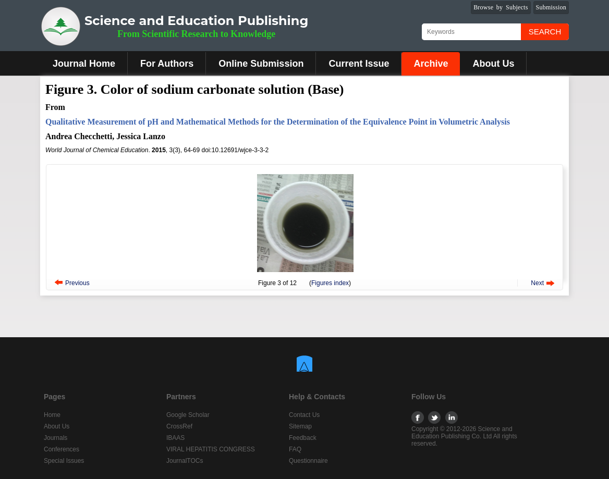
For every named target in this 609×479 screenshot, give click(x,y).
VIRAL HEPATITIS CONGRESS (210, 449)
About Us (493, 63)
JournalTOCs (184, 460)
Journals (55, 437)
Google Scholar (188, 415)
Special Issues (64, 460)
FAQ (295, 449)
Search (545, 31)
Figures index (330, 283)
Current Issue (358, 63)
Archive (430, 63)
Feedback (302, 437)
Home (52, 415)
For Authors (166, 63)
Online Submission (260, 63)
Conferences (61, 449)
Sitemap (300, 426)
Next (537, 283)
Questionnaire (308, 460)
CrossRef (179, 426)
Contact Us (304, 415)
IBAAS (175, 437)
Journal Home (84, 63)
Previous (77, 283)
